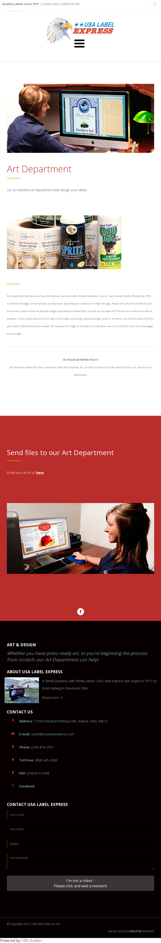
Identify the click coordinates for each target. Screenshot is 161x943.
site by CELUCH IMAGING (131, 931)
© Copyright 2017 (18, 924)
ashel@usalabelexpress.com (46, 734)
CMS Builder (31, 940)
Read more (50, 697)
